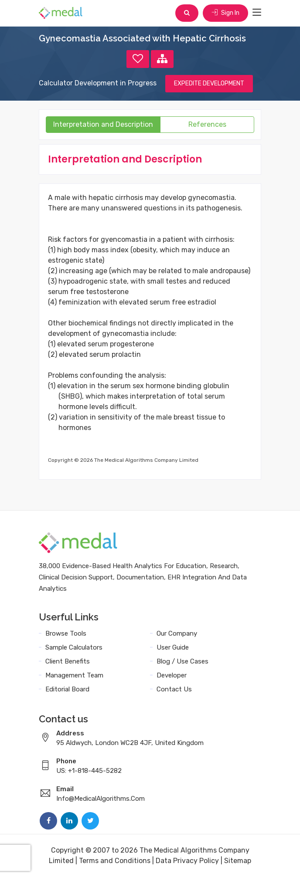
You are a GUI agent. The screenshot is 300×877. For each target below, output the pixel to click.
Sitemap (237, 861)
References (207, 124)
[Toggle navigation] (256, 13)
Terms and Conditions (114, 861)
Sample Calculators (73, 647)
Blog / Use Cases (182, 661)
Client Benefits (67, 661)
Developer (172, 675)
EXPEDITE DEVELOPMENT (209, 83)
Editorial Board (67, 689)
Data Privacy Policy (187, 861)
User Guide (173, 647)
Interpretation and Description (103, 124)
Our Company (177, 633)
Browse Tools (65, 633)
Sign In (225, 13)
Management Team (74, 675)
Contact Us (174, 689)
